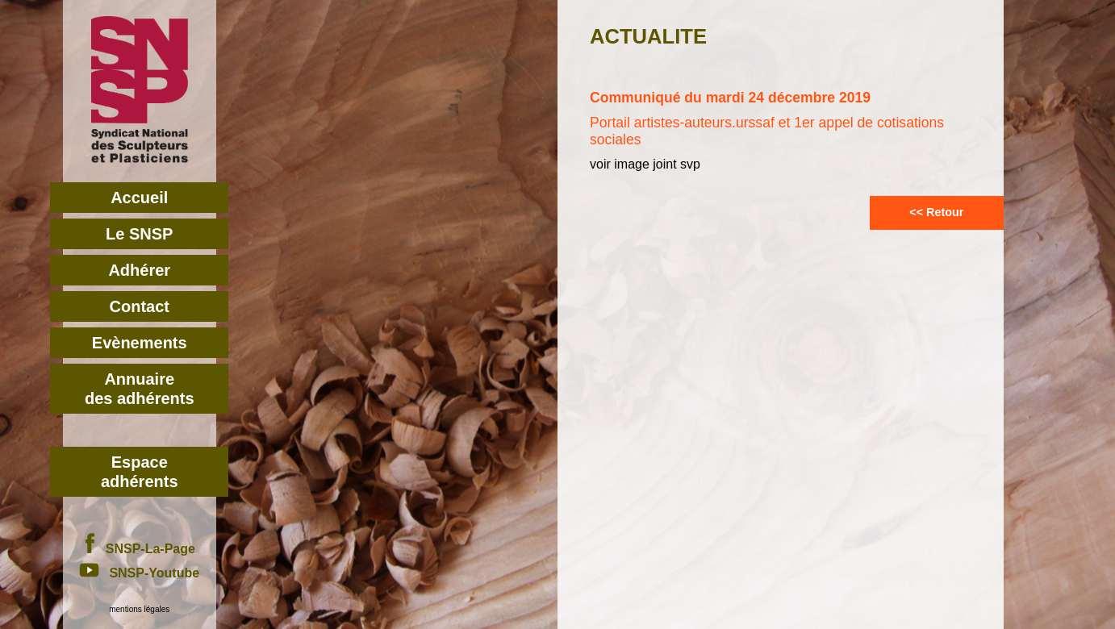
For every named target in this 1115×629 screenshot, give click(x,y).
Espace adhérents (139, 471)
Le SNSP (139, 234)
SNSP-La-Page (139, 549)
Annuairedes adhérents (139, 388)
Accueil (139, 197)
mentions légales (139, 609)
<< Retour (936, 212)
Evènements (139, 343)
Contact (139, 306)
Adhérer (139, 270)
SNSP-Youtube (139, 573)
